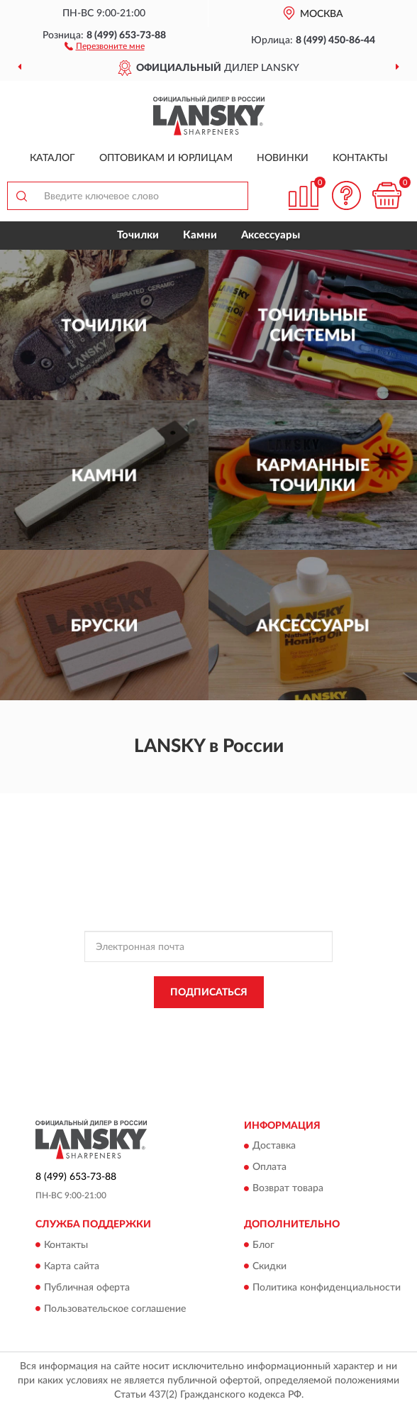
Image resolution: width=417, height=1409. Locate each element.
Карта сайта (71, 1266)
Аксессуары (270, 235)
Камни (200, 235)
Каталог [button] (52, 158)
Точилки (138, 235)
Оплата (269, 1168)
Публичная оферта (87, 1288)
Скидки (269, 1266)
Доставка (274, 1146)
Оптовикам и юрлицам (166, 158)
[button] (105, 45)
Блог (263, 1245)
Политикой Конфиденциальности (278, 1024)
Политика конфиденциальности (326, 1288)
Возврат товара (287, 1189)
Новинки (282, 158)
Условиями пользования (195, 1036)
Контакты (360, 158)
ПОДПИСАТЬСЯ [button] (209, 993)
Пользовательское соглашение (115, 1309)
